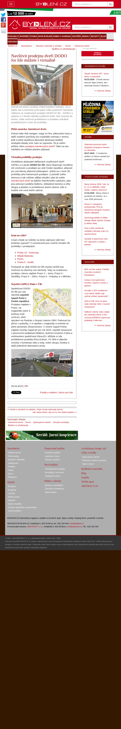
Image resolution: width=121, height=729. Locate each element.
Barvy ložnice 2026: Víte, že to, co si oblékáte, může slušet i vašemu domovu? (96, 187)
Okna (10, 473)
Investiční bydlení (52, 452)
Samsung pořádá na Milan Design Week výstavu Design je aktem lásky (97, 220)
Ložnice (11, 493)
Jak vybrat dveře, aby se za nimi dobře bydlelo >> (55, 412)
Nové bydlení (51, 464)
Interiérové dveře (15, 422)
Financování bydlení (54, 448)
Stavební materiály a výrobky (49, 46)
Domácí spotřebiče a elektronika (22, 507)
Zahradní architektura (54, 488)
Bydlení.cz (12, 46)
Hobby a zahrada (52, 481)
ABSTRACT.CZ (89, 486)
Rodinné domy (14, 452)
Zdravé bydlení (14, 511)
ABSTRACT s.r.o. (35, 526)
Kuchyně (12, 486)
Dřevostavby (13, 456)
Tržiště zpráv (87, 481)
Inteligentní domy (52, 476)
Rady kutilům (51, 492)
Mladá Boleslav (25, 256)
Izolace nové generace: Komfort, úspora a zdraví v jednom (96, 283)
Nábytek (11, 500)
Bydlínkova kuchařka (92, 469)
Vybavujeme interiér (42, 422)
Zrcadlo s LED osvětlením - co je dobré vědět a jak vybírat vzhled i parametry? (96, 293)
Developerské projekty (55, 469)
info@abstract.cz (74, 526)
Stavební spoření (52, 459)
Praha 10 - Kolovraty (28, 252)
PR (26, 386)
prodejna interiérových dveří (39, 146)
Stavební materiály (16, 459)
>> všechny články (102, 91)
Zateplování (13, 463)
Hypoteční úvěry (52, 456)
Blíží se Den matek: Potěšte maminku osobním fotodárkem (96, 272)
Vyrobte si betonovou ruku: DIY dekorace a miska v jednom (96, 242)
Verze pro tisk (66, 392)
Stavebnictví (26, 46)
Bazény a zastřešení (54, 485)
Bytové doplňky (15, 504)
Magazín (89, 262)
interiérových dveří (20, 180)
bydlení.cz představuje (63, 48)
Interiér (11, 482)
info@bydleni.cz (77, 523)
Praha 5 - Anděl (25, 262)
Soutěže (85, 477)
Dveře (28, 422)
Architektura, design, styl (93, 448)
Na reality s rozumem (54, 472)
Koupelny (12, 490)
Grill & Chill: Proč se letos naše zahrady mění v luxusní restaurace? (97, 304)
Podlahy (11, 466)
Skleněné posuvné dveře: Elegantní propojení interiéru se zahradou (97, 147)
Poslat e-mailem (48, 392)
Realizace (12, 477)
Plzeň (20, 259)
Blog (83, 473)
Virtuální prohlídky (61, 422)
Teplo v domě (88, 464)
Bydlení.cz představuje (18, 425)
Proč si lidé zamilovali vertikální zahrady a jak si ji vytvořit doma (96, 231)
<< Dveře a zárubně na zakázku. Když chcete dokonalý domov (35, 409)
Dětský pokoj (13, 497)
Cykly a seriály (88, 452)
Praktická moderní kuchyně (94, 460)
